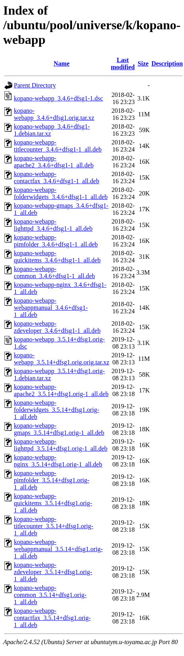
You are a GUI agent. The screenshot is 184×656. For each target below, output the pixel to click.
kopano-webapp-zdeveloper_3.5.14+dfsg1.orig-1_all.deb (53, 571)
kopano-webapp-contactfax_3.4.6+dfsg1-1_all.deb (56, 177)
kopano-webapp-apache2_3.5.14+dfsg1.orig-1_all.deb (61, 390)
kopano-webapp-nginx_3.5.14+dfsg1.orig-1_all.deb (58, 461)
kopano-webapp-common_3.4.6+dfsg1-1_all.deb (54, 272)
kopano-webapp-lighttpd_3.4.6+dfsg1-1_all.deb (53, 225)
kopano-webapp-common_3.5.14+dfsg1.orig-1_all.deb (50, 594)
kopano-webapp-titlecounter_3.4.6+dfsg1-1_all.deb (58, 146)
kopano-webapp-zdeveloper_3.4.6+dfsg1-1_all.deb (57, 327)
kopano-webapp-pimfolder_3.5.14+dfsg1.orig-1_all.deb (51, 480)
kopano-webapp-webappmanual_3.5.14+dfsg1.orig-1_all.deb (58, 548)
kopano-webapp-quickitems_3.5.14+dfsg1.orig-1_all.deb (53, 503)
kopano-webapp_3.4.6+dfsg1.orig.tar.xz (54, 114)
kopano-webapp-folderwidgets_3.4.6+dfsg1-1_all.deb (61, 193)
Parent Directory (35, 85)
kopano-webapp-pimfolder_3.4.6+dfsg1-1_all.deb (56, 241)
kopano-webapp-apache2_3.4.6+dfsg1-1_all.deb (53, 162)
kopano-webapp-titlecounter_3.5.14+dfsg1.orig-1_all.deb (53, 526)
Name (62, 63)
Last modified (123, 63)
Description (167, 63)
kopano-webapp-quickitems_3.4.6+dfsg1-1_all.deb (57, 257)
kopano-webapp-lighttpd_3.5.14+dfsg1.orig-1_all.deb (61, 445)
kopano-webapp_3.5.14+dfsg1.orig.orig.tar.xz (61, 359)
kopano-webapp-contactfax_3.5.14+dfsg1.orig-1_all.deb (52, 617)
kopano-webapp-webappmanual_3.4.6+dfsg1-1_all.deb (51, 307)
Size (143, 63)
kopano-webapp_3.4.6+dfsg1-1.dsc (58, 98)
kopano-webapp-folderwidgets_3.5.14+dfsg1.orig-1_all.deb (56, 409)
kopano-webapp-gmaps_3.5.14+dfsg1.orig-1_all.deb (59, 429)
